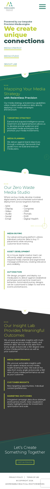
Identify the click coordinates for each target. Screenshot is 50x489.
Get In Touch (25, 462)
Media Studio (11, 56)
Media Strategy (12, 48)
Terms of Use (33, 477)
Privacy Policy (16, 477)
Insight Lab (10, 64)
